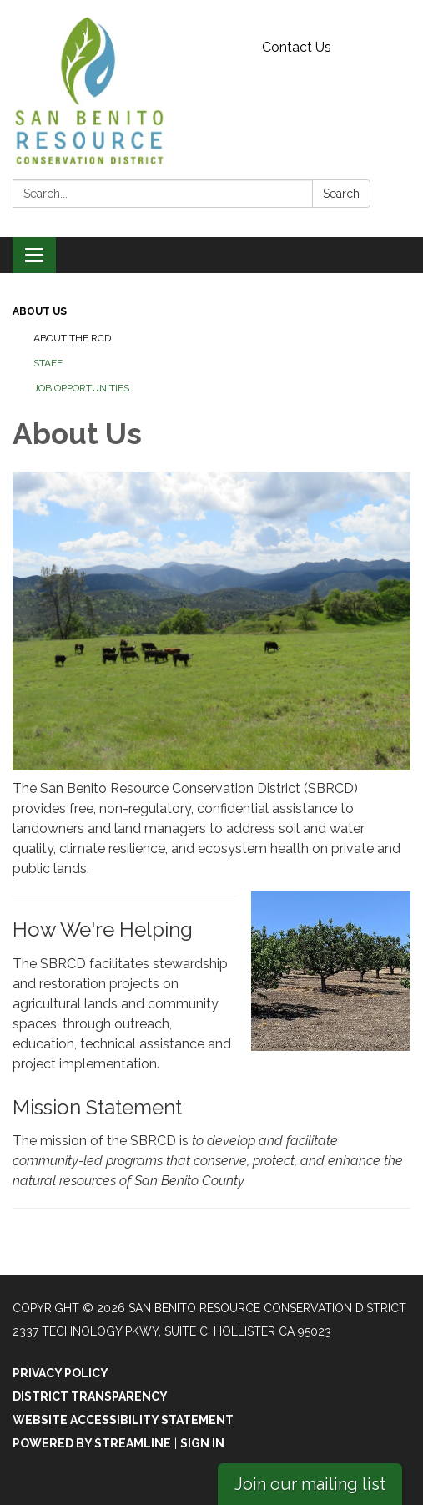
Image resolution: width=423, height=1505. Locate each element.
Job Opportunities (81, 388)
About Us (40, 311)
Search (341, 193)
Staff (48, 363)
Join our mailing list (309, 1484)
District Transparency (90, 1396)
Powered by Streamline (92, 1443)
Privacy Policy (60, 1373)
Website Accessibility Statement (123, 1420)
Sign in (202, 1443)
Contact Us (296, 47)
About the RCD (72, 338)
